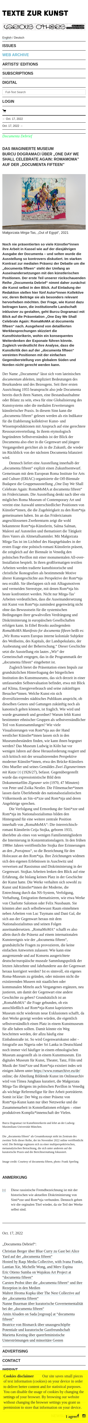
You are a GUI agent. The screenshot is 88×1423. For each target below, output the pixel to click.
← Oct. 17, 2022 (12, 119)
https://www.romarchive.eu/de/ (57, 1071)
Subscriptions (17, 73)
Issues (9, 46)
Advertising (15, 1351)
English (6, 37)
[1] (19, 772)
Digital (9, 82)
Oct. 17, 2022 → (12, 126)
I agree (71, 1417)
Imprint (10, 1370)
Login (8, 101)
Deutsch (19, 37)
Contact (11, 1361)
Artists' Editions (20, 64)
